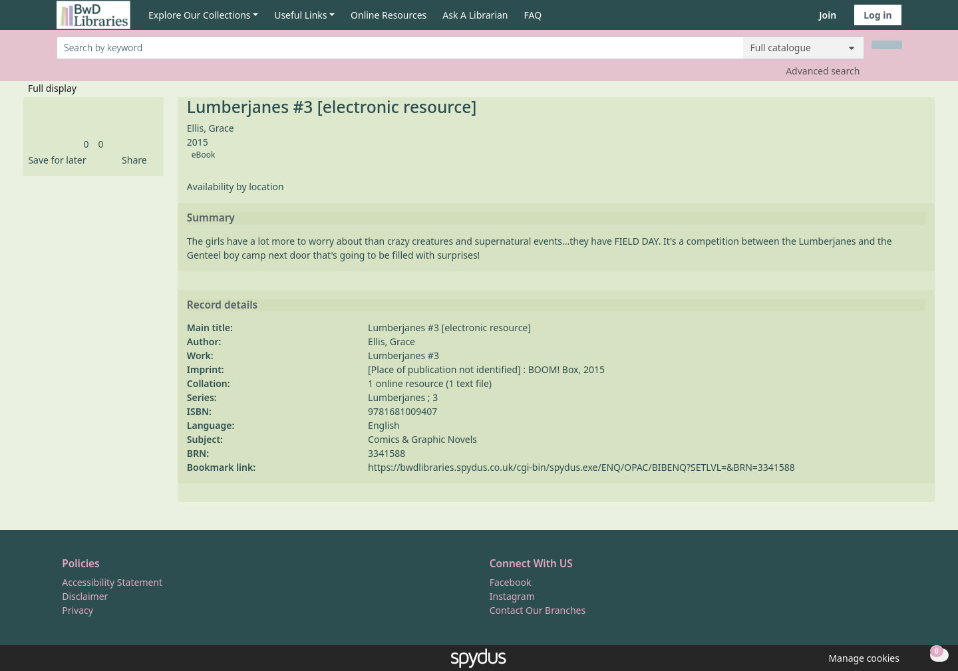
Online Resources (388, 15)
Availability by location (235, 186)
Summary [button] (211, 218)
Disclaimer (85, 596)
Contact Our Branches (537, 610)
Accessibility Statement (112, 582)
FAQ (533, 15)
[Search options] (803, 48)
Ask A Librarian (475, 15)
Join (827, 15)
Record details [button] (222, 305)
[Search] (887, 45)
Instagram (512, 596)
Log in (877, 15)
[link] (85, 144)
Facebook (511, 582)
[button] (54, 160)
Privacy (77, 610)
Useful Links (300, 15)
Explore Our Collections (199, 15)
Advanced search (823, 71)
